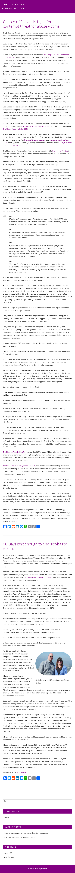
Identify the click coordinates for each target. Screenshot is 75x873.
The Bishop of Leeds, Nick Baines (15, 452)
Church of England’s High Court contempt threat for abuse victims (31, 24)
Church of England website (34, 140)
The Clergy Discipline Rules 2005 (15, 129)
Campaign (7, 817)
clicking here (21, 772)
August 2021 (8, 853)
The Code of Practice (60, 151)
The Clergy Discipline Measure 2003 (36, 126)
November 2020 (9, 857)
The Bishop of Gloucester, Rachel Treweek (19, 466)
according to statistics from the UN (38, 577)
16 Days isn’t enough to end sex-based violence (35, 546)
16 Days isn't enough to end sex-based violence (19, 837)
